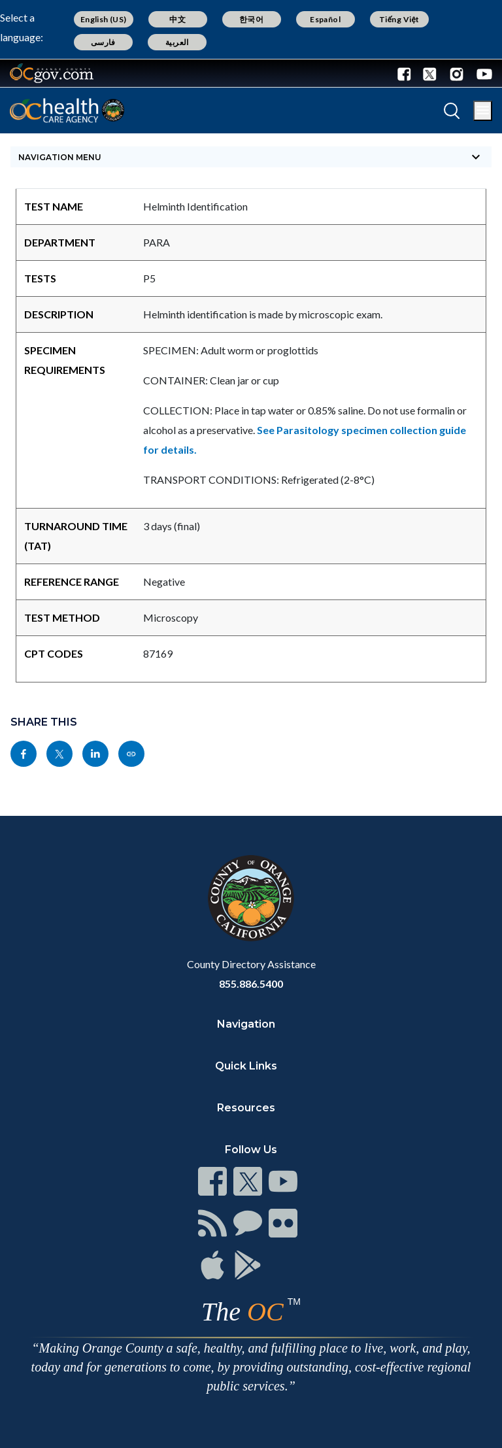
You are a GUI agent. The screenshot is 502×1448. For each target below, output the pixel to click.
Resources (246, 1108)
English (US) (103, 19)
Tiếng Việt (399, 19)
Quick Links (246, 1066)
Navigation (246, 1024)
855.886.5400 (251, 983)
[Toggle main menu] (482, 111)
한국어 (251, 19)
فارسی (103, 42)
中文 (177, 19)
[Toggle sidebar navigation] (251, 156)
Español (325, 19)
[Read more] (51, 73)
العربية (177, 42)
